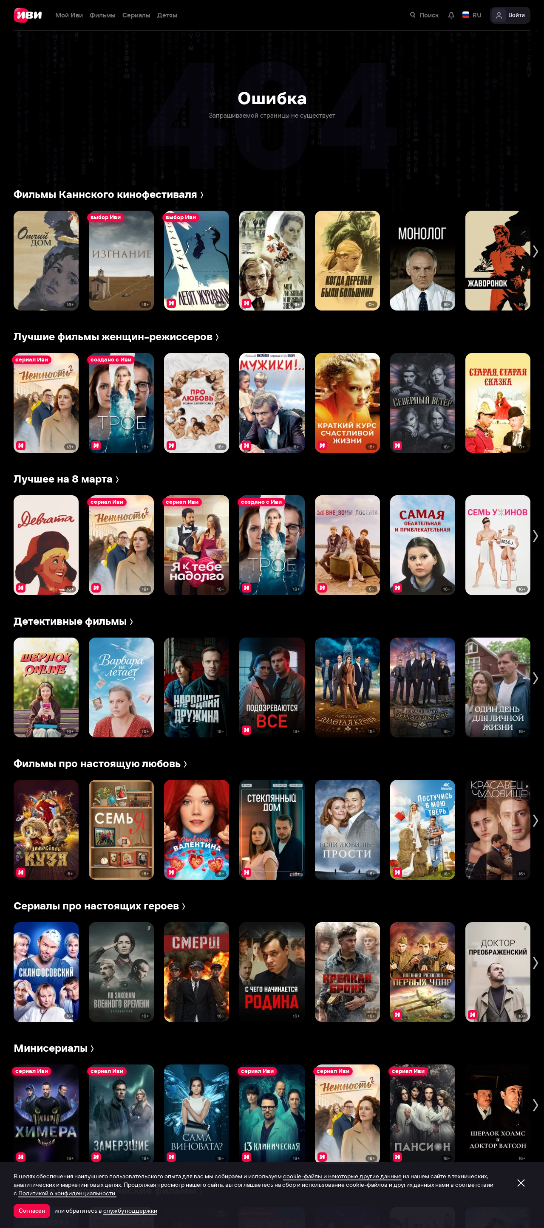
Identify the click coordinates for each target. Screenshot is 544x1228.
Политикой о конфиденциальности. (67, 1193)
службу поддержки (130, 1210)
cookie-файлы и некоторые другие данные (342, 1176)
